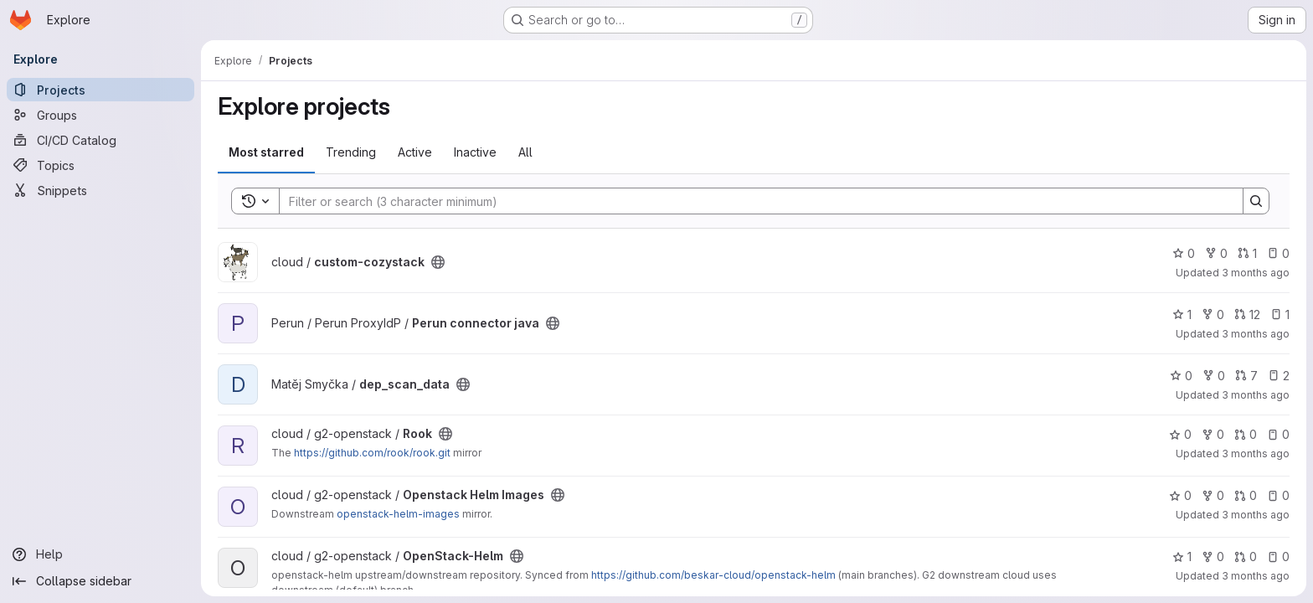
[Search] (753, 201)
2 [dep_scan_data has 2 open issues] (1279, 375)
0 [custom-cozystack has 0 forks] (1216, 253)
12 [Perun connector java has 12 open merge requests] (1247, 314)
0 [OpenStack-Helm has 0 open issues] (1278, 556)
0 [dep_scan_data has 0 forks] (1213, 375)
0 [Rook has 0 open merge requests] (1245, 434)
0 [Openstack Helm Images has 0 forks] (1213, 495)
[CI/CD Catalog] (100, 140)
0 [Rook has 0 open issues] (1278, 434)
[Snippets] (100, 190)
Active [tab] (415, 152)
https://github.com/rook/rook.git (372, 452)
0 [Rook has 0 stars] (1180, 434)
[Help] (100, 554)
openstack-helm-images (398, 514)
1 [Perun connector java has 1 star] (1182, 314)
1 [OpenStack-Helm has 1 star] (1182, 556)
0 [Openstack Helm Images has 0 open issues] (1278, 495)
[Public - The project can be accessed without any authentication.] (438, 262)
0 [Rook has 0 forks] (1213, 434)
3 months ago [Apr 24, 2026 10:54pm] (1256, 514)
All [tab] (525, 152)
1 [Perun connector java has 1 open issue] (1280, 314)
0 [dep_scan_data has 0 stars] (1181, 375)
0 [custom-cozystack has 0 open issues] (1278, 253)
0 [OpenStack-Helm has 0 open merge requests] (1245, 556)
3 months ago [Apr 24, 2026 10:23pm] (1256, 576)
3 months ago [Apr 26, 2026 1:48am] (1256, 333)
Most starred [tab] (266, 152)
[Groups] (100, 114)
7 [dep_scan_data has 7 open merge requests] (1246, 375)
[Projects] (100, 89)
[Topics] (100, 165)
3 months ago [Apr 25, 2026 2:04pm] (1256, 395)
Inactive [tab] (475, 152)
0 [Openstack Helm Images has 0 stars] (1180, 495)
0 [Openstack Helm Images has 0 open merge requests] (1245, 495)
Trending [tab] (351, 152)
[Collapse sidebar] (100, 581)
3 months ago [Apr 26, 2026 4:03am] (1256, 272)
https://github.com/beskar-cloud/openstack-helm (713, 575)
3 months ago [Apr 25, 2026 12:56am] (1256, 453)
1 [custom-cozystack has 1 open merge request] (1247, 253)
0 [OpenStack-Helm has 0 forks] (1213, 556)
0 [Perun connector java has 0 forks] (1213, 314)
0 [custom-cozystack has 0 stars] (1183, 253)
